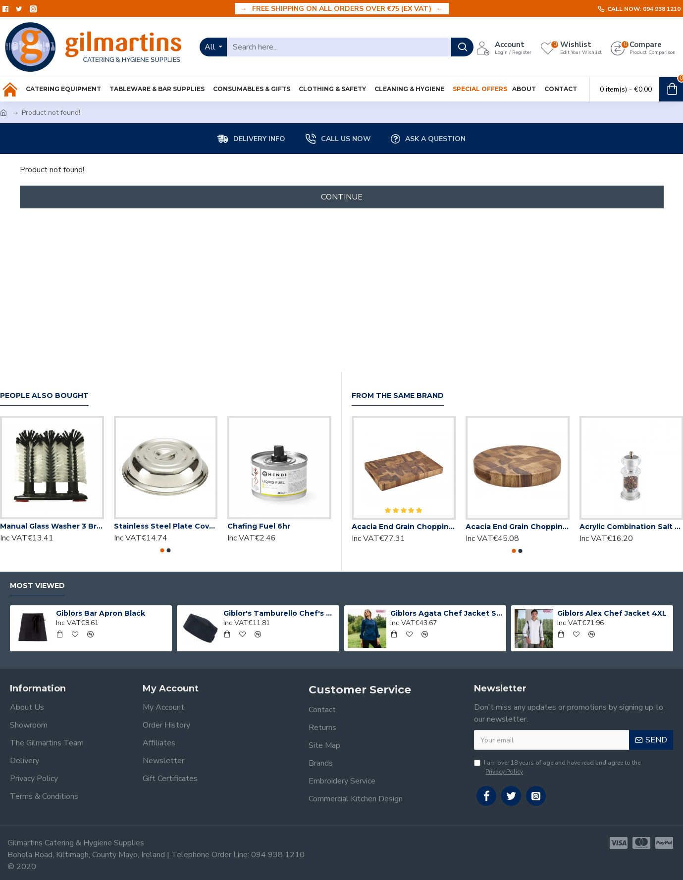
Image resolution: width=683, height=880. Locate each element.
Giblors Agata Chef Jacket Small (446, 613)
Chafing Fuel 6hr (258, 526)
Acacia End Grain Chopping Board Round (518, 526)
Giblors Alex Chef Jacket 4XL (612, 613)
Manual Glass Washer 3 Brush (52, 526)
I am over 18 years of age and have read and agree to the (557, 767)
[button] (162, 550)
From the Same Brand (398, 395)
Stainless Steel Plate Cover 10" (166, 526)
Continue (342, 197)
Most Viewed (37, 586)
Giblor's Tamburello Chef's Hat (279, 613)
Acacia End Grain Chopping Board (404, 526)
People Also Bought (44, 395)
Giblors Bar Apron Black (100, 613)
